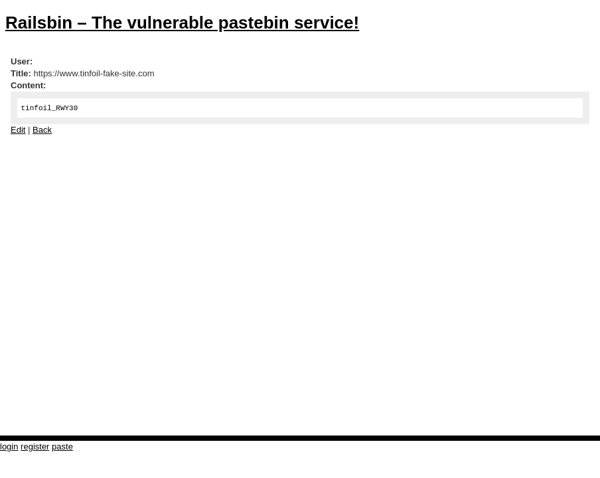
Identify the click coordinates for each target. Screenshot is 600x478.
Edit (18, 130)
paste (62, 446)
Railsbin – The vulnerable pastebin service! (182, 23)
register (35, 446)
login (9, 446)
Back (42, 130)
